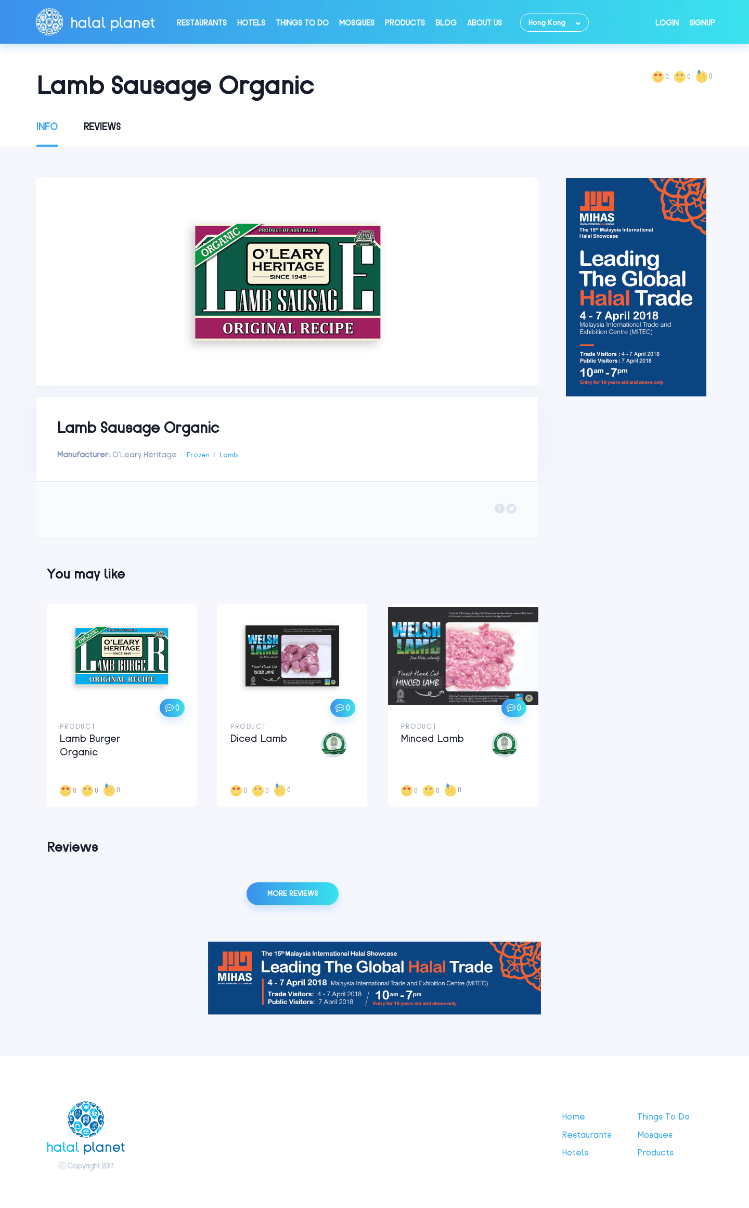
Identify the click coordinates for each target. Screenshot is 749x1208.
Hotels (251, 23)
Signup (702, 23)
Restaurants (202, 23)
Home (573, 1116)
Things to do (302, 23)
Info (47, 127)
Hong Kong (546, 22)
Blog (446, 23)
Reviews (102, 127)
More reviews (292, 893)
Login (667, 23)
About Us (484, 23)
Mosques (356, 23)
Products (405, 23)
